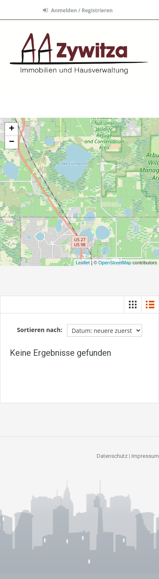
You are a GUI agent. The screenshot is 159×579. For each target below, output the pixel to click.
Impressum (145, 456)
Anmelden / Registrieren (78, 10)
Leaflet (83, 262)
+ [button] (11, 129)
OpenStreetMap (114, 262)
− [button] (11, 142)
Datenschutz (112, 456)
